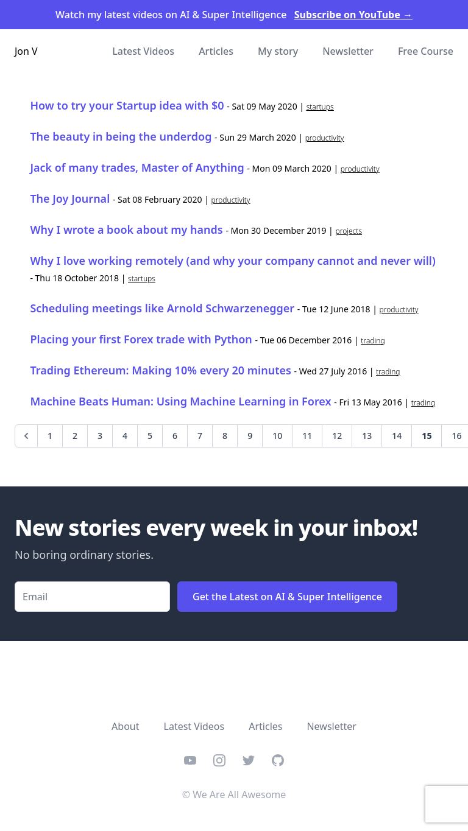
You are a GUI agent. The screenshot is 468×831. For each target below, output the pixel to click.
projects (348, 231)
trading (373, 340)
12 (337, 435)
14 (397, 435)
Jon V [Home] (26, 51)
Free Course (425, 51)
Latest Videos (143, 51)
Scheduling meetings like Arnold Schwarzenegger (162, 308)
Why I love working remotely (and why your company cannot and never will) (232, 260)
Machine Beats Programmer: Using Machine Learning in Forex (180, 401)
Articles (216, 51)
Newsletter (348, 51)
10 (277, 435)
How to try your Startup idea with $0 (127, 105)
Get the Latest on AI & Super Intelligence (287, 596)
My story (278, 51)
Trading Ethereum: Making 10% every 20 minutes (160, 370)
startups (320, 107)
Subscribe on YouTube (353, 14)
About (125, 726)
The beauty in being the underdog (120, 136)
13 (367, 435)
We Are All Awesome (239, 794)
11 (307, 435)
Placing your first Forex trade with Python (141, 339)
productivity (324, 138)
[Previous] (26, 435)
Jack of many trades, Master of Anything (137, 167)
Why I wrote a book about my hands (126, 229)
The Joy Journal (70, 198)
